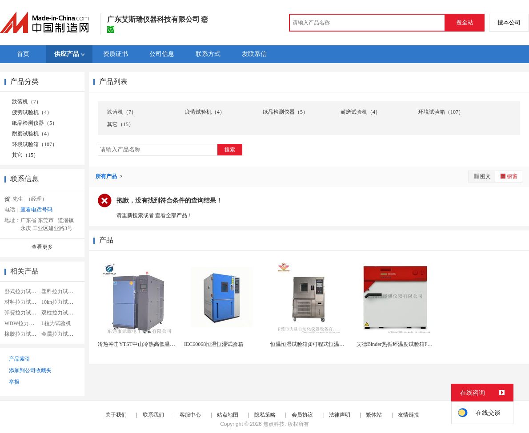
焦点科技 (274, 424)
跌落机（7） (26, 102)
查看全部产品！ (173, 215)
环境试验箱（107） (34, 144)
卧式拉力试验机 (23, 291)
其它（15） (25, 155)
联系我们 (153, 415)
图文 (482, 176)
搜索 (229, 150)
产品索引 (19, 359)
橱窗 (508, 176)
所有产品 (107, 176)
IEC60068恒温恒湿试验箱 (213, 344)
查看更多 (42, 247)
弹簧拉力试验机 (23, 313)
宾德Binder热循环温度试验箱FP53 (396, 344)
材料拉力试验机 (23, 302)
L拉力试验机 (56, 323)
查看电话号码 (36, 210)
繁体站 (374, 415)
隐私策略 (265, 415)
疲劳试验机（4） (32, 112)
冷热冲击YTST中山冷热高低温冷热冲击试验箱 (152, 344)
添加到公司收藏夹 (30, 370)
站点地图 (227, 415)
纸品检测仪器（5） (34, 123)
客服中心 (190, 415)
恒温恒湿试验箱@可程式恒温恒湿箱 (312, 344)
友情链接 (408, 415)
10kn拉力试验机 (60, 302)
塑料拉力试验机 (60, 291)
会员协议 (302, 415)
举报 (14, 382)
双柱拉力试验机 (60, 313)
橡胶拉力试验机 (23, 334)
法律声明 (339, 415)
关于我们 (116, 415)
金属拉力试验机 (60, 334)
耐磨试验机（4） (32, 134)
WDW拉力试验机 (24, 323)
